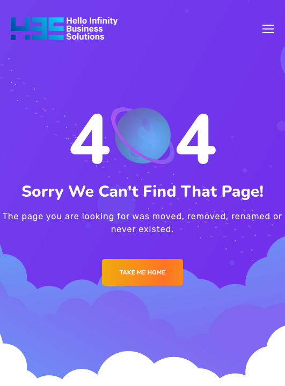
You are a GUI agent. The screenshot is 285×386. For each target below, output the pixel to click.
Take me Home (142, 272)
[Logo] (64, 29)
